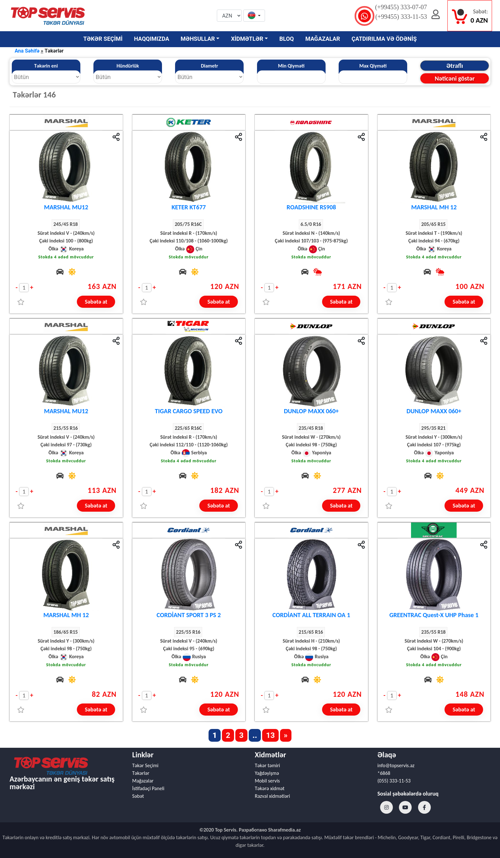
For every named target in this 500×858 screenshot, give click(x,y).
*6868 (384, 773)
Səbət (138, 796)
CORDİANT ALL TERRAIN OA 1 (311, 615)
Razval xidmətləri (272, 796)
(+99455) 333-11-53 (401, 16)
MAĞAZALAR (322, 38)
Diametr (209, 66)
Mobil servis (267, 781)
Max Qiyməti (373, 66)
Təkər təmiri (267, 765)
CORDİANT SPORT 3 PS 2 (189, 615)
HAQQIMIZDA (151, 38)
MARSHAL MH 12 (434, 207)
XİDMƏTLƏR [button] (247, 38)
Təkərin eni (46, 66)
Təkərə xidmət (269, 788)
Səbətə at (96, 301)
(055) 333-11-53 (394, 781)
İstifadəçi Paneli (148, 788)
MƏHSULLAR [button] (198, 38)
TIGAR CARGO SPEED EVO (189, 411)
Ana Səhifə (27, 51)
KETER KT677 (189, 207)
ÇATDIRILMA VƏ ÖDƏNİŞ (383, 38)
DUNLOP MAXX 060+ (311, 411)
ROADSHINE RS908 (311, 207)
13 (270, 735)
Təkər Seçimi (145, 765)
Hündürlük (127, 66)
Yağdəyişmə (267, 773)
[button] (254, 16)
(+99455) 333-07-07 (401, 7)
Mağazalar (143, 781)
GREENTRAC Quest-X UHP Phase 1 (433, 615)
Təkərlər (141, 773)
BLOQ (286, 38)
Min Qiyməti (291, 66)
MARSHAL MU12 (66, 207)
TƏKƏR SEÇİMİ (102, 38)
